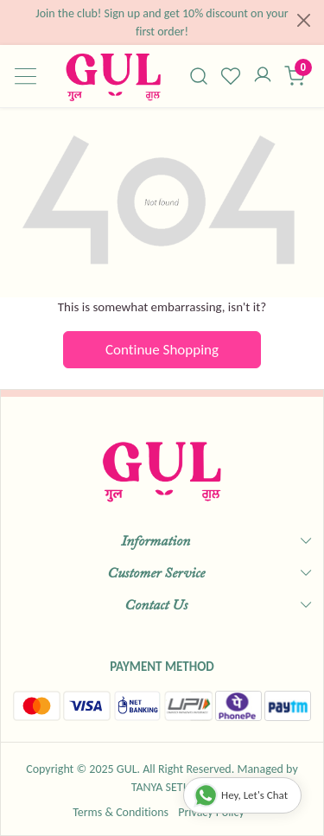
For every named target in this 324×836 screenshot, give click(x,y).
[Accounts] (262, 76)
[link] (199, 76)
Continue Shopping (162, 350)
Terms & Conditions (120, 812)
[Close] (303, 20)
